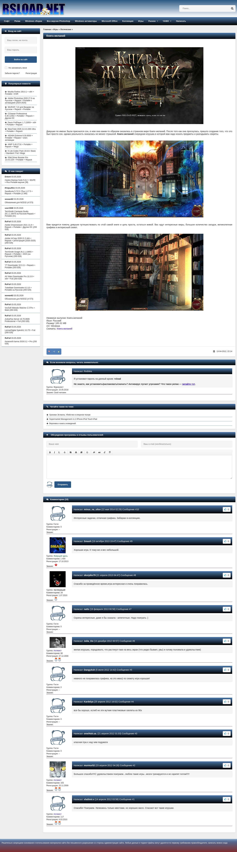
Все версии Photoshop (58, 21)
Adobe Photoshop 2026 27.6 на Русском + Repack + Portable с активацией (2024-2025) (20, 100)
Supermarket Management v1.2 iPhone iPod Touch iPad (73, 419)
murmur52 (89, 765)
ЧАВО (166, 21)
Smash (87, 541)
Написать (181, 21)
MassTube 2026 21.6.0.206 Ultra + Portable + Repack (20, 130)
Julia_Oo (88, 641)
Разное (152, 21)
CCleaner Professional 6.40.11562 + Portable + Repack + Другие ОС (19, 116)
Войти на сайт (21, 59)
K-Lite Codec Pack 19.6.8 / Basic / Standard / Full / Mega (20, 152)
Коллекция (127, 21)
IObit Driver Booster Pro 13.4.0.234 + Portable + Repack (18, 158)
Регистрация (31, 73)
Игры (141, 21)
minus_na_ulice (92, 509)
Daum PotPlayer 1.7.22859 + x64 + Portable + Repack (20, 123)
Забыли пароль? (12, 73)
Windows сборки (33, 21)
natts (86, 609)
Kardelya (88, 701)
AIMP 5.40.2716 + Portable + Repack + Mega (18, 145)
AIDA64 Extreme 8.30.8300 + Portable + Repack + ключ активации (19, 137)
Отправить (63, 484)
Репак (17, 21)
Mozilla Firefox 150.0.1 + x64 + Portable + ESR (19, 93)
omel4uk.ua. (90, 733)
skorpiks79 (90, 575)
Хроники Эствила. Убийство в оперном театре (69, 415)
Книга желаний (64, 328)
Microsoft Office (109, 21)
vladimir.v (89, 799)
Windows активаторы (86, 21)
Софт (7, 21)
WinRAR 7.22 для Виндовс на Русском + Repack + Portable (19, 108)
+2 (54, 352)
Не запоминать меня (17, 68)
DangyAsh (89, 670)
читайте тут (188, 384)
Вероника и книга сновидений (62, 423)
